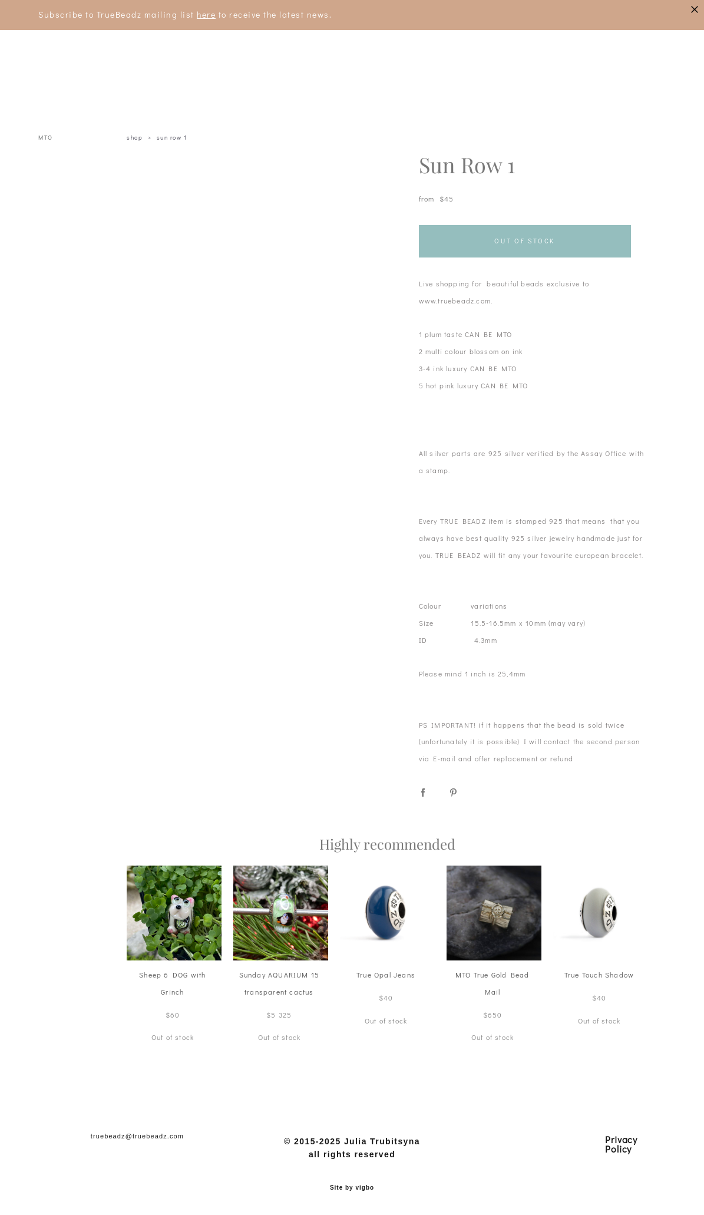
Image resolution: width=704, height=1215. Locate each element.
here (206, 14)
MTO (45, 137)
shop (135, 137)
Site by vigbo (352, 1188)
